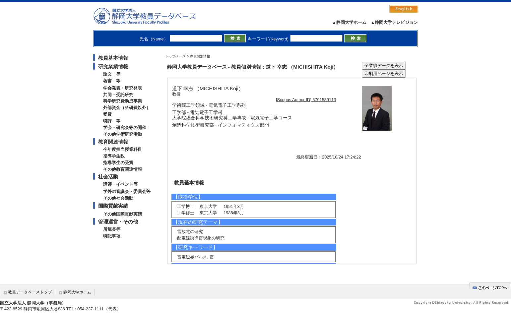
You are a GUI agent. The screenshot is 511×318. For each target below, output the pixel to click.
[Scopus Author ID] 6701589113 (306, 99)
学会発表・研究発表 (122, 88)
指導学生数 (114, 156)
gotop (490, 286)
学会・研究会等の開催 (124, 127)
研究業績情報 (113, 66)
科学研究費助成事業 (122, 100)
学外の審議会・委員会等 (127, 191)
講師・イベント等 (120, 184)
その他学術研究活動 (122, 134)
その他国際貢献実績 (122, 214)
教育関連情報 (113, 142)
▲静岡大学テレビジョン (394, 22)
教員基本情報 (113, 58)
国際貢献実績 (113, 206)
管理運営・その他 (118, 221)
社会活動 (108, 176)
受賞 (107, 114)
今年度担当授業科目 (122, 149)
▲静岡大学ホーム (349, 22)
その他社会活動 (118, 198)
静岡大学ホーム (77, 292)
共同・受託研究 (118, 94)
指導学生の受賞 (118, 162)
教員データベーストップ (30, 292)
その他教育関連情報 (122, 169)
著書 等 (111, 80)
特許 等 (111, 120)
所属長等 (111, 229)
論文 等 (111, 74)
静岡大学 (151, 16)
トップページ (175, 56)
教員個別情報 (200, 56)
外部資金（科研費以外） (127, 107)
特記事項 (111, 235)
